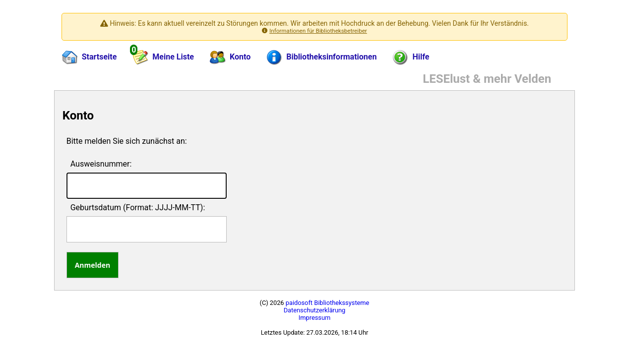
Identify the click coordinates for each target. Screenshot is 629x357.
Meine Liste (162, 55)
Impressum (314, 317)
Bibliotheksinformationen (321, 57)
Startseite (89, 57)
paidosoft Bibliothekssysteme (328, 302)
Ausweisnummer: (101, 164)
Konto (230, 57)
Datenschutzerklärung (315, 310)
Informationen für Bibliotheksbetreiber (318, 30)
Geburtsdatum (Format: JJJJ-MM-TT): (137, 207)
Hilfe (410, 57)
